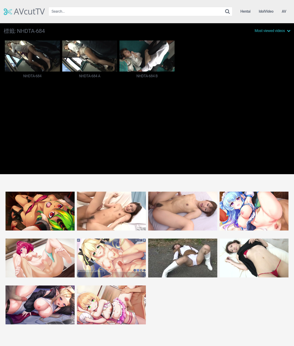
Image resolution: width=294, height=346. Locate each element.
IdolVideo (266, 11)
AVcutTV (24, 11)
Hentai (245, 11)
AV (284, 11)
